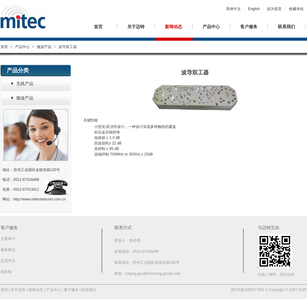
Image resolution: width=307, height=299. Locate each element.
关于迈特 (135, 26)
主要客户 (8, 239)
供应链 (6, 272)
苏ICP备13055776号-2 (249, 290)
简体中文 (233, 9)
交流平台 (8, 261)
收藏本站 (296, 9)
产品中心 (211, 26)
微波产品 (44, 47)
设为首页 (274, 9)
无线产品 (24, 83)
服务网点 (8, 250)
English (254, 9)
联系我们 (286, 26)
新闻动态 (173, 26)
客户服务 (248, 26)
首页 (98, 26)
